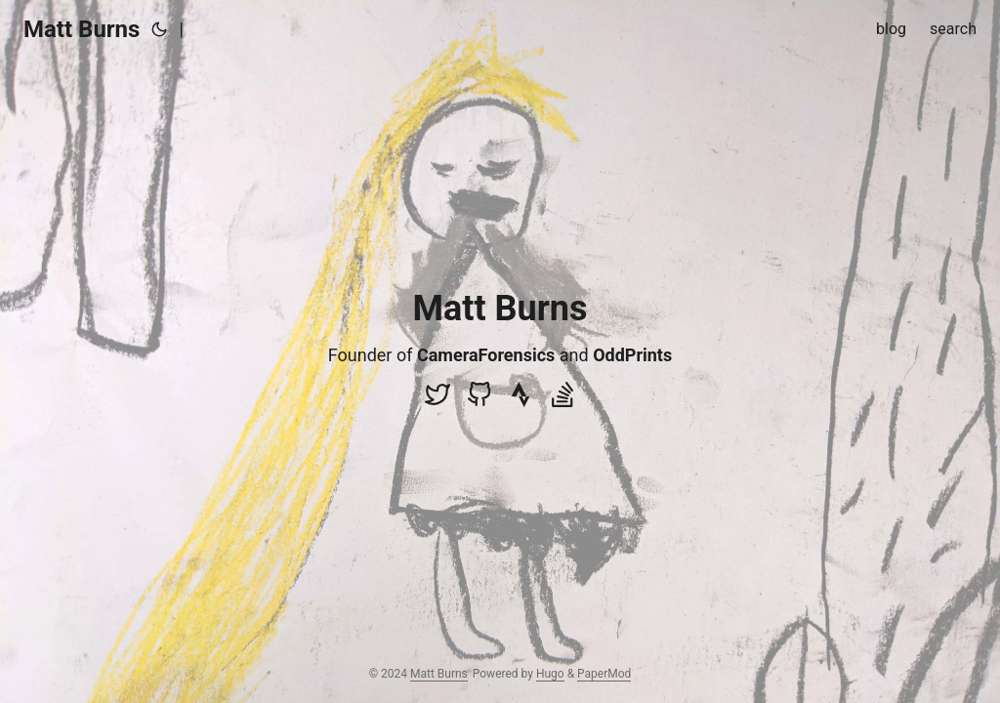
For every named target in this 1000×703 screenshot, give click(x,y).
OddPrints (632, 355)
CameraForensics (486, 355)
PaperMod (604, 674)
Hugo (550, 674)
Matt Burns (81, 29)
